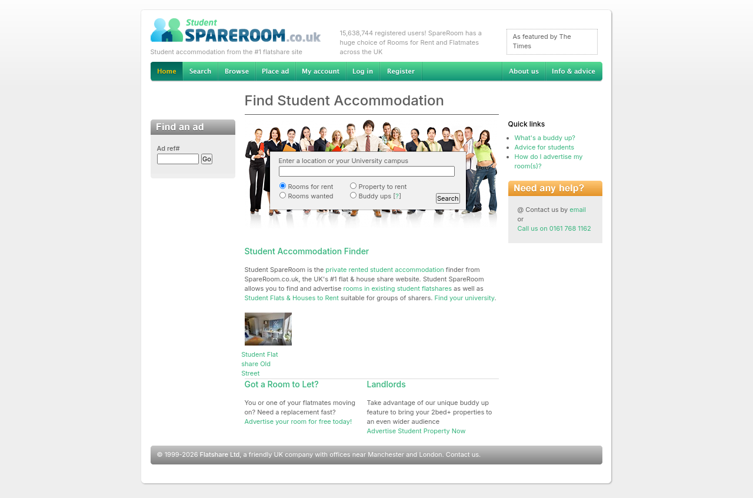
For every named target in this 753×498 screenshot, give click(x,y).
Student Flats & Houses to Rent (292, 298)
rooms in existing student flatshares (397, 288)
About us (523, 72)
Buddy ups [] (375, 196)
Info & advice (573, 72)
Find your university (465, 298)
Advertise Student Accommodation (275, 72)
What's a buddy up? (545, 138)
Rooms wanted (306, 196)
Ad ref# (168, 148)
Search (200, 72)
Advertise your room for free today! (298, 421)
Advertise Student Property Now (416, 431)
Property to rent (378, 186)
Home (166, 72)
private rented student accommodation (384, 269)
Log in (362, 72)
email (577, 209)
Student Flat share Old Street (259, 363)
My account (320, 72)
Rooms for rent (306, 186)
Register (400, 72)
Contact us (462, 454)
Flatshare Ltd (220, 454)
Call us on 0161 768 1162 (554, 228)
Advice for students (544, 147)
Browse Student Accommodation (236, 72)
